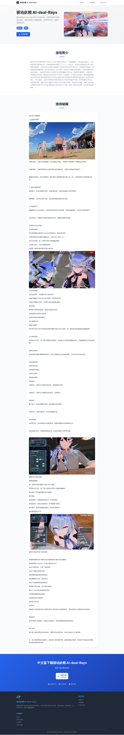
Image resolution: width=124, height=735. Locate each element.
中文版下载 (103, 2)
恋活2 (18, 717)
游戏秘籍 (92, 2)
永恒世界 (19, 722)
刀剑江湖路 (19, 725)
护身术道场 (19, 720)
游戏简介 (82, 2)
